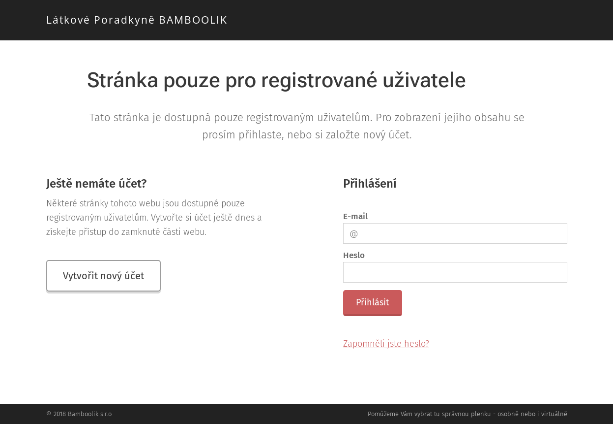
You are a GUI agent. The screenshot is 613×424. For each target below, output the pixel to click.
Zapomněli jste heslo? (386, 343)
